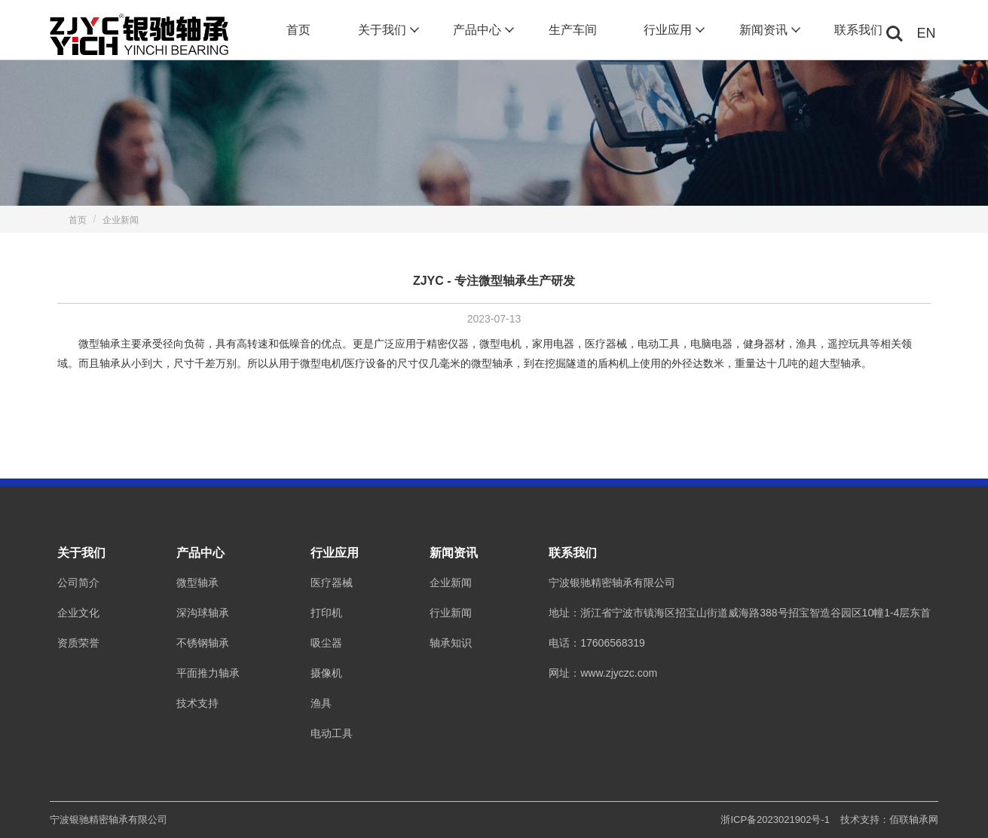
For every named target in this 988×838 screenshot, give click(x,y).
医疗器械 (331, 583)
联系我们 (858, 29)
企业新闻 (120, 220)
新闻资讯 (768, 30)
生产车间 (573, 29)
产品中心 (482, 30)
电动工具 (331, 733)
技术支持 (197, 703)
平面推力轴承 (208, 673)
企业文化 (78, 613)
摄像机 (326, 673)
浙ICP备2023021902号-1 (775, 819)
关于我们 (387, 30)
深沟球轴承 (202, 613)
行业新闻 (451, 613)
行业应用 (673, 30)
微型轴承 (197, 583)
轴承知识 (451, 643)
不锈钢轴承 (202, 643)
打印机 (326, 613)
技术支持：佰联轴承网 (889, 819)
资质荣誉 (78, 643)
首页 (298, 29)
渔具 (321, 703)
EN (926, 33)
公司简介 (78, 583)
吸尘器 (326, 643)
